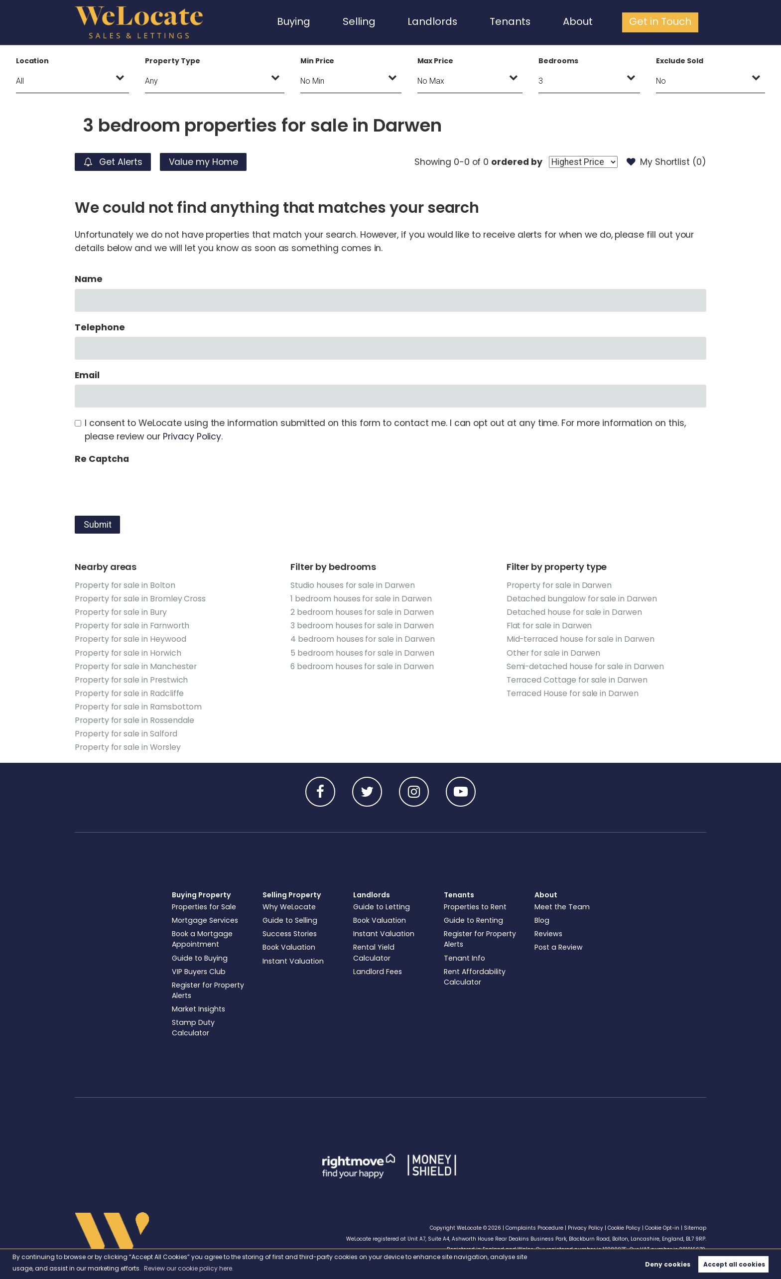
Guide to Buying (200, 958)
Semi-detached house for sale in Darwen (585, 666)
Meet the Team (562, 907)
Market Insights (198, 1009)
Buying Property (201, 895)
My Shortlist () (666, 162)
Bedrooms (558, 61)
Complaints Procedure (534, 1228)
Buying (323, 22)
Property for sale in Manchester (136, 666)
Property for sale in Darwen (559, 585)
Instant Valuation (293, 961)
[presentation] (150, 487)
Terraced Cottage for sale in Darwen (577, 680)
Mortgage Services (205, 920)
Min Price (317, 61)
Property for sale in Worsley (128, 747)
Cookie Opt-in (662, 1228)
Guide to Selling (289, 920)
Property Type (172, 61)
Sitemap (695, 1228)
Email (87, 375)
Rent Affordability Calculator (475, 977)
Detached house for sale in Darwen (574, 612)
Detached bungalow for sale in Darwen (582, 598)
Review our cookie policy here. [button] (189, 1268)
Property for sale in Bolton (125, 585)
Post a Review (558, 947)
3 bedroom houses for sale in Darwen (361, 625)
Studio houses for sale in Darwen (352, 585)
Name (89, 279)
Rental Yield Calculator (373, 952)
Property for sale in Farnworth (132, 625)
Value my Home (203, 162)
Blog (541, 920)
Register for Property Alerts (208, 990)
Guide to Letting (381, 907)
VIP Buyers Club (199, 972)
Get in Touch (663, 22)
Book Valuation (288, 947)
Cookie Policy (624, 1228)
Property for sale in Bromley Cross (140, 598)
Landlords (452, 22)
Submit (98, 525)
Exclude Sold (679, 61)
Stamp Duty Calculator (193, 1027)
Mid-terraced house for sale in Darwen (580, 639)
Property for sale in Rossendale (134, 720)
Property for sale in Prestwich (131, 680)
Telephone (100, 327)
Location (32, 61)
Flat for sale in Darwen (549, 625)
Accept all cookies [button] (734, 1264)
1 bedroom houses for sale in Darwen (360, 598)
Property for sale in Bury (121, 612)
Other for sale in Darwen (554, 653)
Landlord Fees (377, 972)
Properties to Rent (475, 907)
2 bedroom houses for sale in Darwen (361, 612)
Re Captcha (102, 459)
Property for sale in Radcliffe (129, 693)
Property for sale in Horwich (128, 653)
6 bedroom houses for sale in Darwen (361, 666)
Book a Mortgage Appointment (202, 939)
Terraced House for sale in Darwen (573, 693)
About (587, 22)
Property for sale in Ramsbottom (138, 706)
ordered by (516, 162)
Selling (385, 22)
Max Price (435, 61)
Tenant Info (464, 958)
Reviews (548, 934)
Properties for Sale (204, 907)
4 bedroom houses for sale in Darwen (362, 639)
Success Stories (289, 934)
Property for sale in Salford (126, 733)
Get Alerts (113, 162)
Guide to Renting (473, 920)
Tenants (523, 22)
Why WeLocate (289, 907)
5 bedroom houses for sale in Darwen (362, 653)
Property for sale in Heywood (130, 639)
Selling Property (291, 895)
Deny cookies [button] (667, 1264)
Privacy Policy (192, 436)
